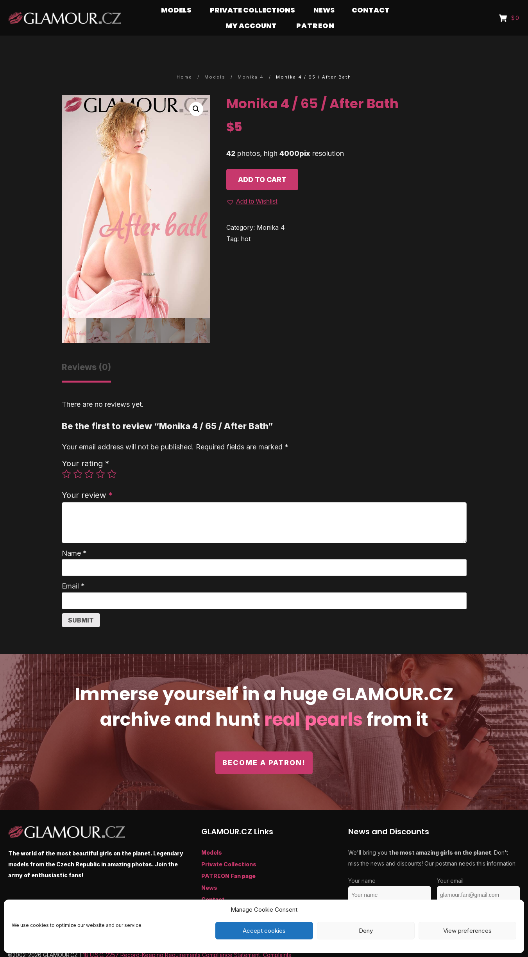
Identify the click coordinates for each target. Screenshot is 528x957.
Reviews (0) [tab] (86, 352)
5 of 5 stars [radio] (111, 458)
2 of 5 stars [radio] (77, 458)
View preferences (467, 930)
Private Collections (228, 849)
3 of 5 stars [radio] (89, 458)
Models (211, 837)
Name (74, 538)
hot (246, 223)
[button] (196, 94)
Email (73, 571)
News (209, 872)
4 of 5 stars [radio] (100, 458)
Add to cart (262, 164)
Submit (81, 605)
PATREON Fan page (228, 860)
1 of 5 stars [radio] (66, 458)
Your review (87, 480)
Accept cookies (264, 930)
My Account (218, 896)
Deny (366, 930)
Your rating (85, 448)
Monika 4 (271, 212)
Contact (213, 884)
